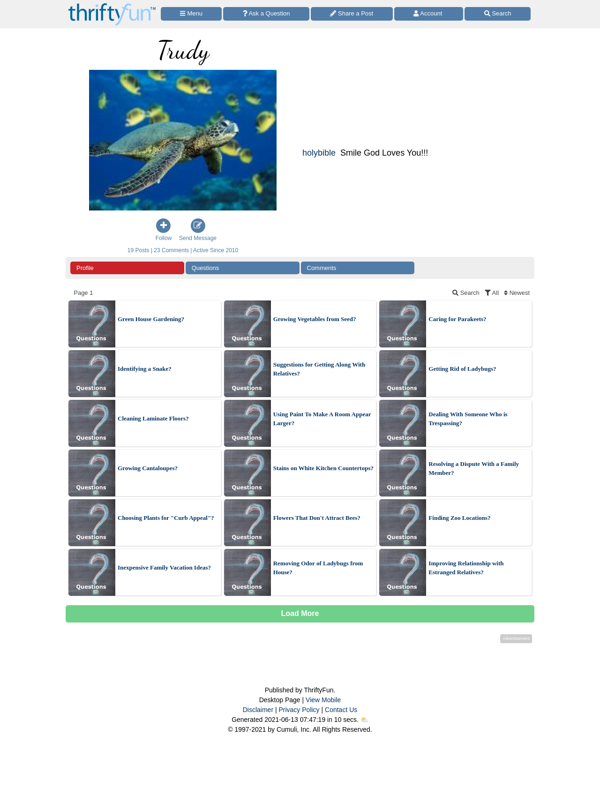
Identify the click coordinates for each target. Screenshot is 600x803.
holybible (319, 153)
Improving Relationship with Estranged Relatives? (465, 568)
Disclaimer (258, 709)
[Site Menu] (191, 14)
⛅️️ (364, 719)
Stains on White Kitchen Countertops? (323, 468)
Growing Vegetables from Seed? (314, 319)
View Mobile (323, 700)
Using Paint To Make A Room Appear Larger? (322, 419)
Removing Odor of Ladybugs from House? (318, 568)
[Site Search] (498, 14)
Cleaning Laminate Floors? (153, 418)
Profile (85, 267)
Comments (322, 267)
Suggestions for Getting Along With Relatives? (319, 369)
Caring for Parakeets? (457, 319)
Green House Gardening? (151, 319)
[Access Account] (429, 14)
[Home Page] (112, 5)
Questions (205, 267)
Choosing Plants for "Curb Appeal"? (166, 517)
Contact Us (341, 709)
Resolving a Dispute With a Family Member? (473, 468)
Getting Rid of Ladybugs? (462, 368)
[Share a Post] (352, 14)
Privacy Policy (298, 709)
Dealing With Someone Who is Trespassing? (467, 419)
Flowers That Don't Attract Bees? (316, 517)
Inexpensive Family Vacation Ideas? (164, 567)
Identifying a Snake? (145, 368)
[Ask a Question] (266, 14)
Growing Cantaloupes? (148, 468)
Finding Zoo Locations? (459, 517)
